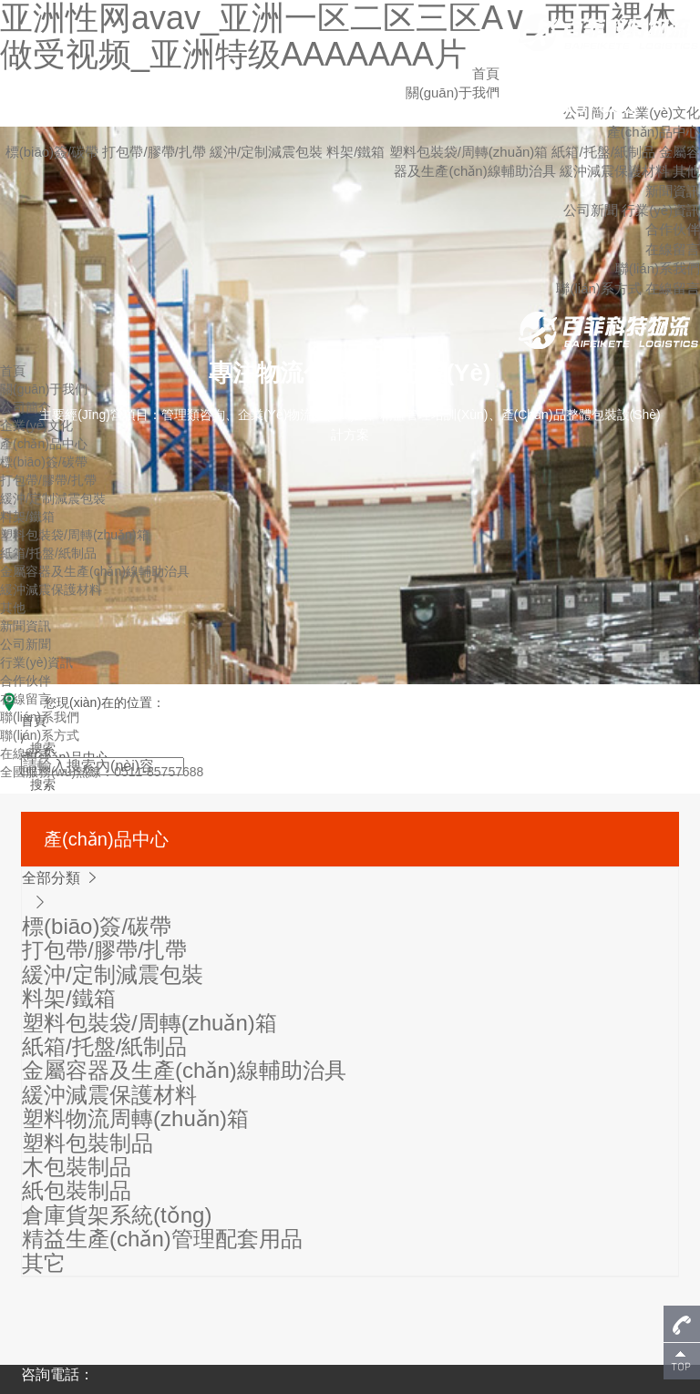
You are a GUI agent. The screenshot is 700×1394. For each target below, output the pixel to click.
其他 (686, 171)
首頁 (485, 73)
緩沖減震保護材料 (616, 171)
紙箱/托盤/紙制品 (605, 151)
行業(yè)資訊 (661, 210)
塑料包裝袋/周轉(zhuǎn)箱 (470, 151)
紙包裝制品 (76, 1190)
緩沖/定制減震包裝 (268, 151)
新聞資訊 (672, 191)
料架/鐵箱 (357, 151)
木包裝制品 (76, 1166)
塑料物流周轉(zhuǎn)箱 (135, 1118)
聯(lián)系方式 (598, 288)
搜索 (43, 784)
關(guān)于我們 (44, 389)
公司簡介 (25, 407)
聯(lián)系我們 (657, 268)
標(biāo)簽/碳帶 (54, 151)
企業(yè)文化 (661, 112)
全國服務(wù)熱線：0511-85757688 (101, 771)
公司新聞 (590, 210)
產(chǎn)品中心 (653, 131)
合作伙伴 (672, 229)
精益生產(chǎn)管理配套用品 (162, 1238)
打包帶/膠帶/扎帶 (156, 151)
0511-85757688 (557, 105)
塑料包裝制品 (87, 1143)
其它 (44, 1263)
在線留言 (672, 249)
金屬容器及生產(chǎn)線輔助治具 (95, 571)
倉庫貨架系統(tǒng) (116, 1215)
